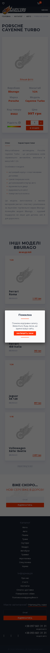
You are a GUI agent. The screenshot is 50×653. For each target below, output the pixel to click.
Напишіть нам (25, 333)
